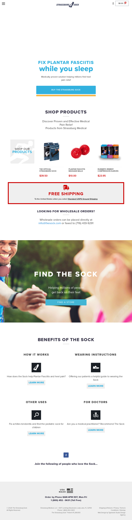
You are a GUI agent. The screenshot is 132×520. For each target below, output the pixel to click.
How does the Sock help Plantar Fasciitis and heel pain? (36, 376)
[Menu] (3, 3)
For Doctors (95, 402)
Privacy (116, 508)
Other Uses (36, 402)
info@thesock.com (50, 223)
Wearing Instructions (96, 354)
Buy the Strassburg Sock (66, 90)
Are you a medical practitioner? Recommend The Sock (95, 423)
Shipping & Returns (106, 508)
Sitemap (122, 510)
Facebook (66, 455)
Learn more (36, 382)
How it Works (36, 354)
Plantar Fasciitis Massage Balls (77, 170)
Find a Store (66, 302)
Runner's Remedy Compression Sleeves (108, 170)
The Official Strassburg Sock (47, 170)
